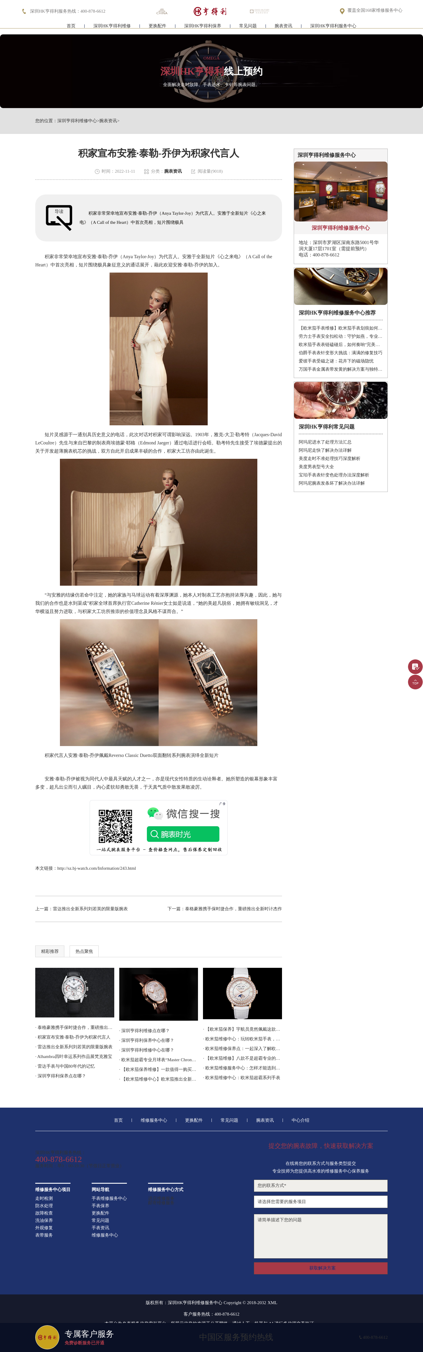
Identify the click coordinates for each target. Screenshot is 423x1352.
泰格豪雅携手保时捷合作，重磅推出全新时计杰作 (233, 908)
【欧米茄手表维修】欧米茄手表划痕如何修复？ (341, 328)
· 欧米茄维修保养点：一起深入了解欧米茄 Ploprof (242, 1048)
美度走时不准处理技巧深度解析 (329, 458)
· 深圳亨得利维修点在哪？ (144, 1030)
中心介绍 (300, 1120)
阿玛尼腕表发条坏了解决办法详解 (332, 483)
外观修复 (44, 1228)
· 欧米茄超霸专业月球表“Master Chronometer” (158, 1059)
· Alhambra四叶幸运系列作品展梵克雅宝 (73, 1056)
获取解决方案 (322, 1268)
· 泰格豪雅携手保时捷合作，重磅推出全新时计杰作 (74, 1027)
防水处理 (44, 1206)
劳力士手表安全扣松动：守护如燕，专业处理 (341, 336)
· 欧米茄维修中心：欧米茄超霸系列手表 (241, 1077)
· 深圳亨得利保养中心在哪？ (146, 1040)
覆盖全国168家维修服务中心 (375, 11)
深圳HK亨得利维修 (112, 28)
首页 (71, 28)
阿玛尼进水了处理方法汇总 (325, 442)
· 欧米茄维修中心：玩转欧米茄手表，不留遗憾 (242, 1039)
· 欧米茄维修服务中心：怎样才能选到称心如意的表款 (242, 1068)
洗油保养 (44, 1220)
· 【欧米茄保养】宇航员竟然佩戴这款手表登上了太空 (242, 1029)
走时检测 (44, 1198)
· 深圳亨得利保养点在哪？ (60, 1076)
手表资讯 (100, 1228)
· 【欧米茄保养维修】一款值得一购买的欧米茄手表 (158, 1069)
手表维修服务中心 (109, 1198)
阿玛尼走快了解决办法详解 (325, 450)
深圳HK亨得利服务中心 (333, 28)
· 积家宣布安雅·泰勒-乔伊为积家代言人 (72, 1037)
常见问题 (248, 28)
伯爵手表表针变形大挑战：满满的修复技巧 (340, 352)
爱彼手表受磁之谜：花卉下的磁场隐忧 (336, 361)
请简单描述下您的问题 (321, 1236)
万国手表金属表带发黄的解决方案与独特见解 (341, 369)
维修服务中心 (154, 1120)
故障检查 (44, 1213)
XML (272, 1303)
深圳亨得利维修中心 (77, 121)
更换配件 (157, 28)
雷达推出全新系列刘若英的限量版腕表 (90, 908)
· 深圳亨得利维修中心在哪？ (146, 1050)
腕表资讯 (283, 28)
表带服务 (44, 1235)
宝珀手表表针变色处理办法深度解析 (334, 475)
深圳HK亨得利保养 (202, 28)
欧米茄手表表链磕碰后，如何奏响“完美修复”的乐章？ (341, 344)
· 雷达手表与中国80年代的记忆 (65, 1066)
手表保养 (100, 1206)
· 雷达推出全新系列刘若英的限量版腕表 (74, 1046)
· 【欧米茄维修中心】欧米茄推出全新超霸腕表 (158, 1079)
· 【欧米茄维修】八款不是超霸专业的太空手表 (242, 1058)
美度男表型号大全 (316, 466)
